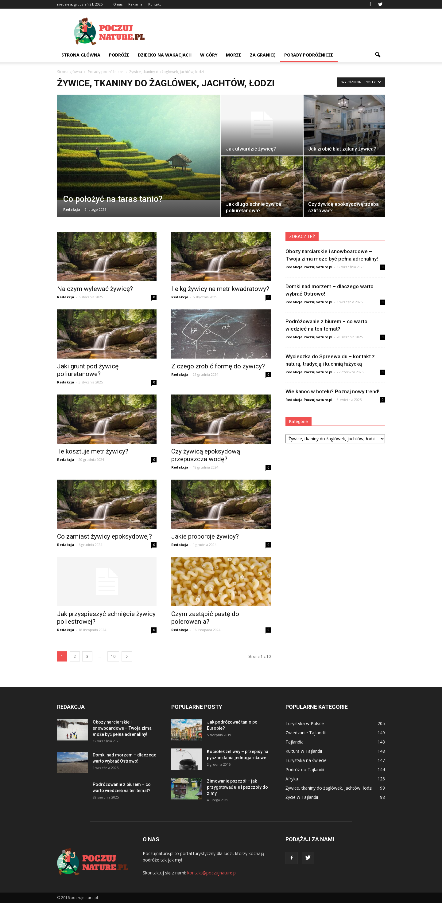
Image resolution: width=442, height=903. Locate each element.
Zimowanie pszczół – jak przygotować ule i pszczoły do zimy (237, 787)
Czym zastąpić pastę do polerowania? (205, 617)
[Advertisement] (273, 31)
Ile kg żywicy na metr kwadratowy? (220, 288)
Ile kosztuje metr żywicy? (92, 451)
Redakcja (71, 209)
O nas (117, 4)
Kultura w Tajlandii (303, 751)
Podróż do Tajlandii (304, 769)
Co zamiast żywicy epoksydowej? (104, 536)
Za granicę (263, 55)
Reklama (135, 4)
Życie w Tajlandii (301, 797)
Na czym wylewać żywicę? (95, 288)
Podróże (119, 55)
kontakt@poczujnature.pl (212, 873)
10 (113, 656)
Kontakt (154, 4)
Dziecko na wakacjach (165, 55)
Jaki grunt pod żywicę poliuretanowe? (87, 370)
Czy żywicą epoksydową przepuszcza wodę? (205, 455)
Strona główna (80, 55)
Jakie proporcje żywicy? (205, 536)
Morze (233, 55)
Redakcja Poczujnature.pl (308, 267)
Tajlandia (294, 742)
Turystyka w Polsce (304, 723)
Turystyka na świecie (306, 760)
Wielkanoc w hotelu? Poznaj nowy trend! (332, 391)
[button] (377, 55)
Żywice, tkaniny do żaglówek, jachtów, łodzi (328, 788)
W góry (208, 55)
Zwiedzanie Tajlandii (305, 733)
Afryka (291, 779)
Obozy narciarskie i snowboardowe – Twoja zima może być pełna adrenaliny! (122, 728)
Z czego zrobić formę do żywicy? (218, 366)
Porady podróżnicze (308, 55)
